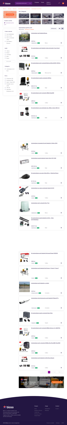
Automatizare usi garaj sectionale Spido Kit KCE (43, 187)
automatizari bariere (36, 15)
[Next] (63, 371)
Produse (37, 2)
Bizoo (7, 422)
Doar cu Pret (9, 35)
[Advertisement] (10, 116)
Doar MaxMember (10, 33)
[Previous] (41, 371)
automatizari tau (47, 15)
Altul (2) (8, 87)
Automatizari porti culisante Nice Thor (41, 202)
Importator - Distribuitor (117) (10, 89)
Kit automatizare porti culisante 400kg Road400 (44, 92)
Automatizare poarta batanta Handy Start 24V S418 (45, 157)
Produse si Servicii (38, 410)
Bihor (8, 55)
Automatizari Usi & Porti (10, 69)
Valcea (8, 50)
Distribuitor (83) (10, 79)
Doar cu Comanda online (10, 38)
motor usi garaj (47, 21)
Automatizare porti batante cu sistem (41, 282)
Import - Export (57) (11, 81)
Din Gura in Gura (37, 413)
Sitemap (57, 422)
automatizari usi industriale (24, 15)
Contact (57, 408)
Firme (42, 2)
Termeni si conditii (50, 422)
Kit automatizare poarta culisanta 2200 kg (42, 77)
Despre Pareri (37, 415)
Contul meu (36, 411)
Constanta (9, 54)
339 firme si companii (29, 28)
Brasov (8, 52)
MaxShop (47, 410)
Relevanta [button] (53, 27)
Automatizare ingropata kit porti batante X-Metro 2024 (45, 142)
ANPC (63, 422)
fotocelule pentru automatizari (36, 21)
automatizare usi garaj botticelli (58, 15)
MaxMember (47, 408)
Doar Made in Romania (9, 41)
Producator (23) (10, 77)
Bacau (8, 57)
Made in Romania (49, 3)
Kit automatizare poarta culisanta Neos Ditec (43, 312)
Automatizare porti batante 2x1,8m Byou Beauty (44, 357)
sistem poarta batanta (58, 21)
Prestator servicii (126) (10, 84)
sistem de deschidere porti (24, 21)
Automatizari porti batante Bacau (40, 32)
